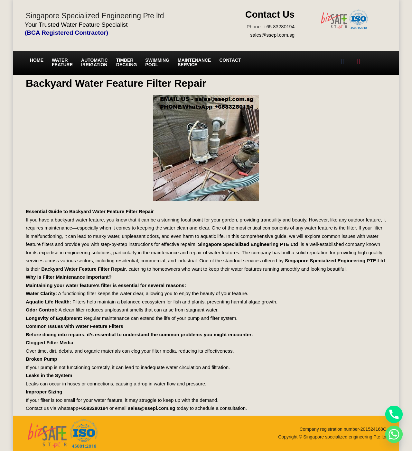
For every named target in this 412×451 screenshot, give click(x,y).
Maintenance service (194, 62)
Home (36, 60)
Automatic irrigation (94, 62)
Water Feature (62, 62)
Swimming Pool (157, 62)
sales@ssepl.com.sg (272, 35)
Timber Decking (126, 62)
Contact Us (270, 14)
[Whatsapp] (394, 434)
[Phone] (394, 414)
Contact (230, 60)
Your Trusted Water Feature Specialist (76, 24)
